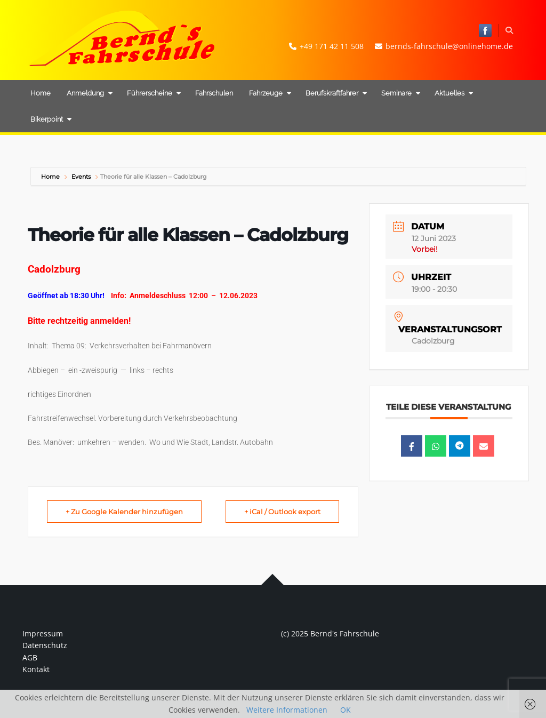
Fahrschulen (214, 93)
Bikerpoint (50, 119)
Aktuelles (454, 93)
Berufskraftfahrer (336, 93)
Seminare (400, 93)
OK (345, 710)
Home (40, 93)
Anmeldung (90, 93)
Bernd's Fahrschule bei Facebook (485, 30)
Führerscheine (154, 93)
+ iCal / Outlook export (282, 511)
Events (81, 176)
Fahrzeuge (270, 93)
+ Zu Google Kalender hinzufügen (124, 511)
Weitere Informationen (286, 710)
